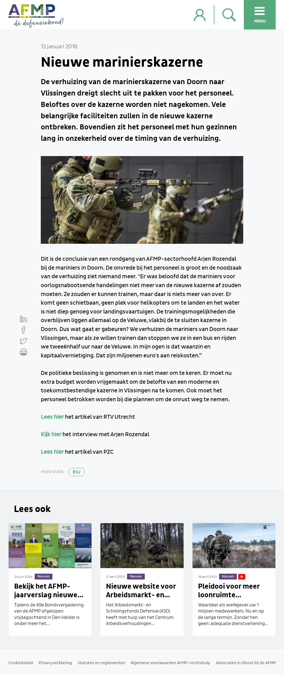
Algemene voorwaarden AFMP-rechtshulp (170, 663)
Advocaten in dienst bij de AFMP (246, 663)
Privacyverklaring (55, 663)
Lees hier (52, 417)
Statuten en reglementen (101, 663)
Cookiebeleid (20, 663)
